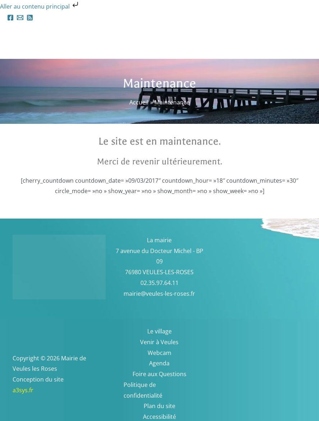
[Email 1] (20, 17)
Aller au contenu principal (40, 6)
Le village (159, 331)
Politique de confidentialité (143, 390)
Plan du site (159, 406)
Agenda (159, 363)
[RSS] (30, 17)
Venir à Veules (159, 342)
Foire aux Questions (159, 374)
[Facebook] (10, 17)
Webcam (159, 353)
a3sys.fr (32, 390)
